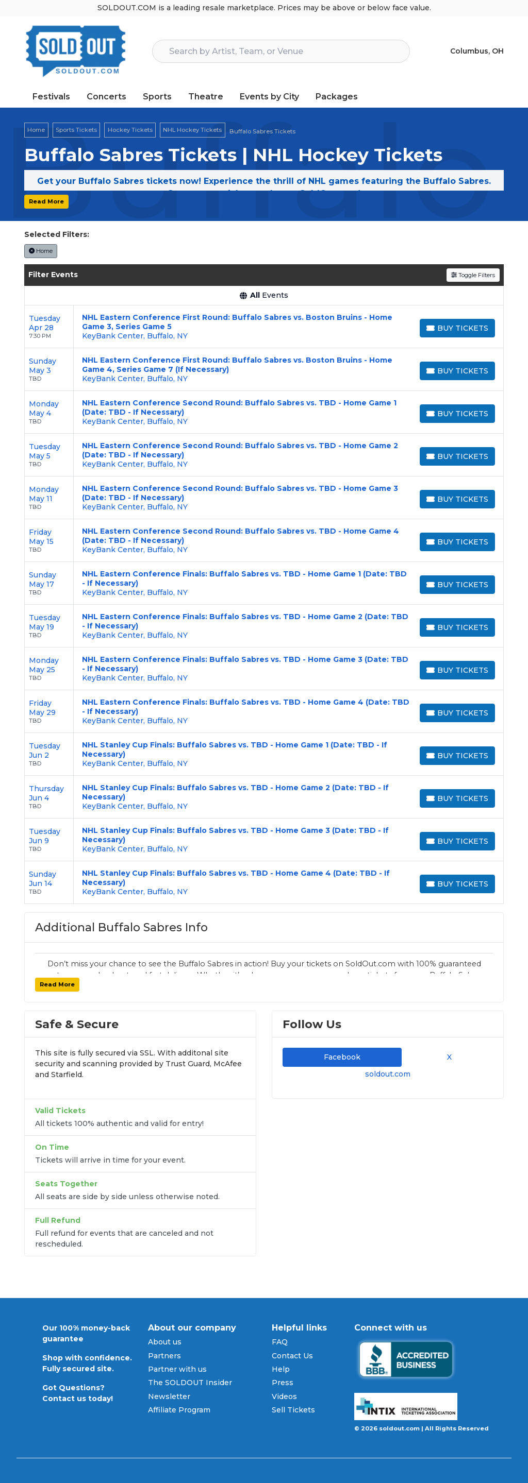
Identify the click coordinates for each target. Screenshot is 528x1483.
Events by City (269, 96)
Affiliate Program (179, 1409)
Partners (164, 1355)
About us (165, 1341)
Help (281, 1369)
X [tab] (447, 1057)
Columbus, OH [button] (477, 51)
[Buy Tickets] (457, 328)
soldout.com (387, 1074)
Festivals (51, 96)
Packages (337, 96)
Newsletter (169, 1396)
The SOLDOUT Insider (190, 1382)
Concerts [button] (106, 96)
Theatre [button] (205, 96)
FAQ (280, 1341)
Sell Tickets (293, 1409)
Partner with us (177, 1369)
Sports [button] (157, 96)
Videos (284, 1396)
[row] (264, 326)
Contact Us (292, 1355)
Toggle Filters (473, 275)
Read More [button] (46, 201)
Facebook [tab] (342, 1057)
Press (282, 1382)
